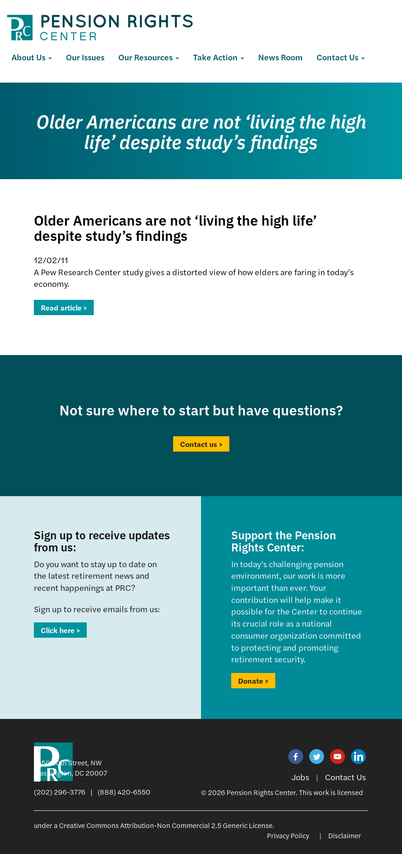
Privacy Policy (288, 835)
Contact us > (201, 444)
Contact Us (341, 57)
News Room (280, 57)
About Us (32, 57)
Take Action (218, 57)
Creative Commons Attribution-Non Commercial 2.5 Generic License (165, 825)
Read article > (64, 307)
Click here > (60, 630)
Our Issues (85, 57)
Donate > (253, 680)
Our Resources (148, 57)
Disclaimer (344, 835)
